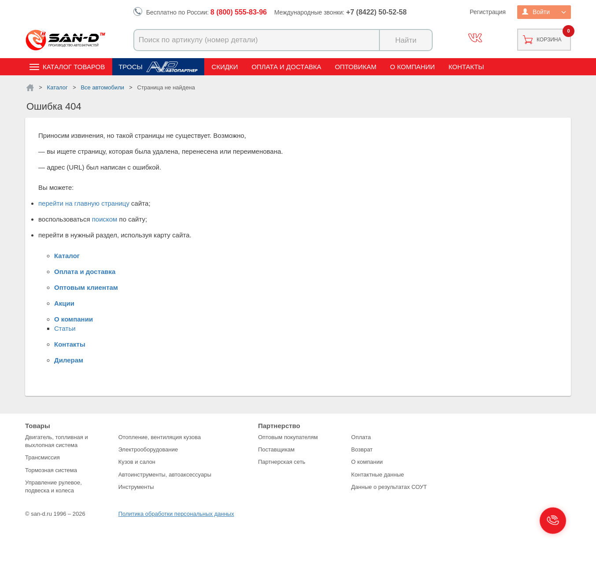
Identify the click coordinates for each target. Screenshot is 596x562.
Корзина (549, 40)
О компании (412, 66)
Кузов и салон (136, 461)
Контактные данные (377, 474)
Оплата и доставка (286, 66)
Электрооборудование (148, 449)
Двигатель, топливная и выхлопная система (56, 441)
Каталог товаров (74, 66)
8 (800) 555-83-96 (238, 12)
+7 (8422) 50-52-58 (376, 12)
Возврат (362, 449)
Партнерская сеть (281, 461)
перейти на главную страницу (83, 203)
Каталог (67, 255)
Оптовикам (356, 66)
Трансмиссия (42, 457)
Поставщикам (276, 449)
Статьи (65, 328)
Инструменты (136, 487)
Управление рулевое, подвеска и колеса (53, 486)
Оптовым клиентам (86, 287)
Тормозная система (51, 470)
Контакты (466, 66)
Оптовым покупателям (288, 437)
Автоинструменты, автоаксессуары (164, 474)
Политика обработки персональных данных (176, 513)
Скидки (225, 66)
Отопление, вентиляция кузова (159, 437)
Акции (64, 303)
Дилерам (68, 360)
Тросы (130, 66)
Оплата (361, 437)
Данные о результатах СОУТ (389, 487)
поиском (105, 219)
